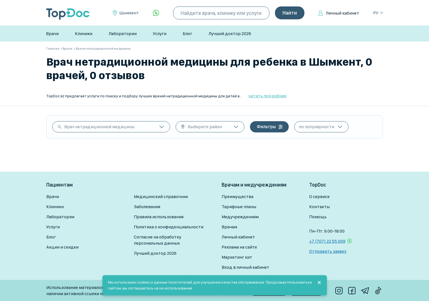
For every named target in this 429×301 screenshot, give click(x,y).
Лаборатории (123, 33)
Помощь (318, 216)
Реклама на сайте (239, 247)
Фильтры (266, 126)
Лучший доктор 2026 (229, 33)
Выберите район (205, 126)
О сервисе (319, 196)
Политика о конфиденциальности (168, 226)
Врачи (52, 33)
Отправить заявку (328, 251)
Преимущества (237, 196)
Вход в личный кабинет (245, 267)
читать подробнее (267, 95)
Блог (187, 33)
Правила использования (158, 216)
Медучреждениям (240, 216)
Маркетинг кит (237, 257)
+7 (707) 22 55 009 (327, 241)
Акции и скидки (62, 247)
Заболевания (147, 206)
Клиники (83, 33)
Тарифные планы (239, 206)
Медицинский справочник (161, 196)
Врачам (229, 226)
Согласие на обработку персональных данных (157, 240)
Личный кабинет (342, 13)
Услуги (159, 33)
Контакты (319, 206)
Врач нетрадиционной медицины (99, 126)
